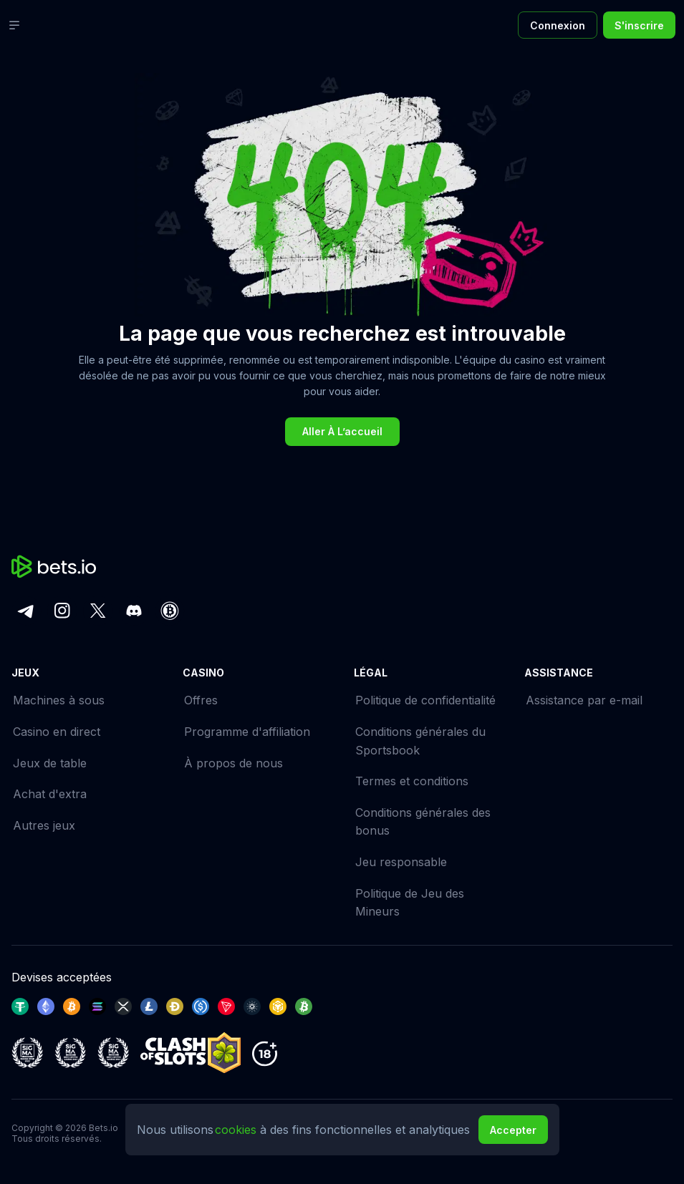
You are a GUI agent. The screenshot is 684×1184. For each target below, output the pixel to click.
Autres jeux (44, 825)
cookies (237, 1129)
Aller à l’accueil (342, 431)
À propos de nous (233, 763)
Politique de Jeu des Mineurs (409, 902)
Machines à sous (59, 700)
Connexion (557, 25)
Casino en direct (56, 731)
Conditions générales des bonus (423, 821)
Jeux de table (50, 763)
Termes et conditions (411, 781)
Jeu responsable (401, 862)
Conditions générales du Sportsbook (420, 740)
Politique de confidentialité (425, 700)
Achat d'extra (50, 794)
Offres (201, 700)
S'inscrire (639, 25)
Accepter (513, 1130)
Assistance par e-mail (584, 700)
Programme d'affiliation (247, 731)
